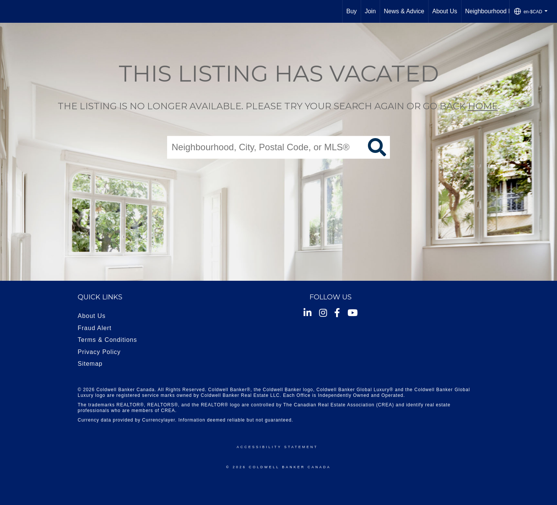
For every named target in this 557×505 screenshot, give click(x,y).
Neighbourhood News (494, 11)
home (483, 106)
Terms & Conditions (107, 340)
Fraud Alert (94, 328)
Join (370, 11)
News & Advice (404, 11)
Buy (351, 11)
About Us (444, 11)
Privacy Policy (99, 352)
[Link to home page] (10, 11)
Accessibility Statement (277, 447)
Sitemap (90, 363)
